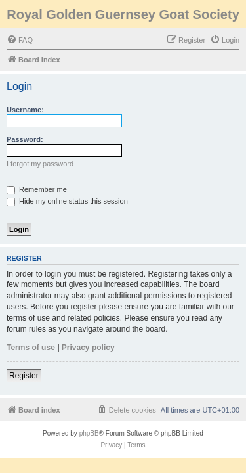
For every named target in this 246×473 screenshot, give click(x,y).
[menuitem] (20, 40)
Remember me (37, 189)
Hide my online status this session (67, 201)
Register (24, 375)
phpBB (89, 433)
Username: (25, 110)
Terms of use (31, 347)
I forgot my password (40, 164)
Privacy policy (88, 347)
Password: (25, 139)
